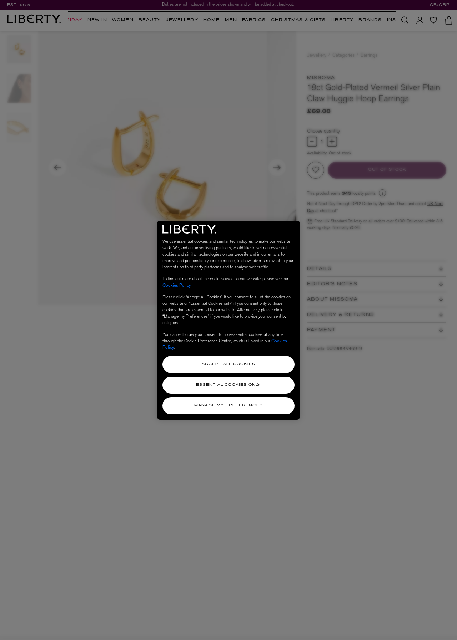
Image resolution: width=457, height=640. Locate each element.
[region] (228, 320)
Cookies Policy (176, 285)
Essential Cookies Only (228, 384)
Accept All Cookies (229, 364)
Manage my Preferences (228, 405)
